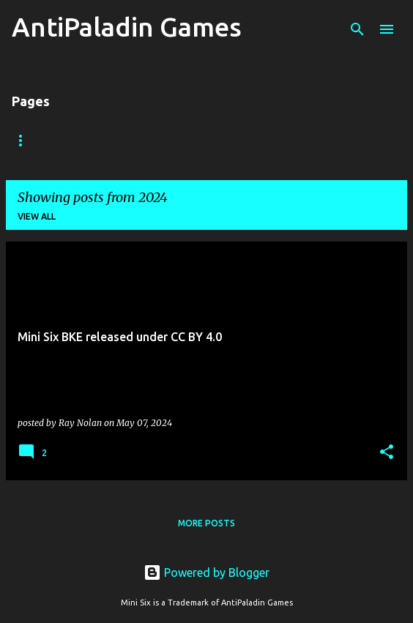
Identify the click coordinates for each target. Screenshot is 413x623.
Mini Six (90, 140)
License (302, 140)
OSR (150, 140)
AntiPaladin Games (127, 27)
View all (37, 216)
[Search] (357, 29)
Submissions (221, 140)
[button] (386, 453)
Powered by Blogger (206, 572)
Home (26, 140)
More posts (206, 523)
